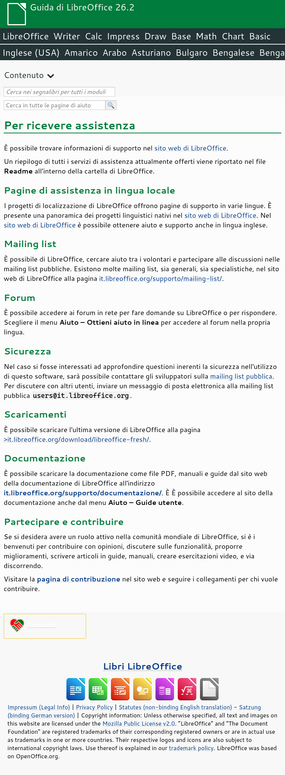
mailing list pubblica (241, 376)
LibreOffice (25, 36)
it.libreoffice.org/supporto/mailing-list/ (160, 278)
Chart (232, 36)
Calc (93, 36)
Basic (260, 36)
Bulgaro (192, 52)
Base (181, 36)
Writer (66, 36)
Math (206, 36)
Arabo (114, 52)
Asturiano (151, 52)
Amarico (81, 52)
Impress (123, 36)
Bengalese (233, 52)
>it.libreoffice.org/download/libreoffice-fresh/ (76, 439)
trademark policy (191, 748)
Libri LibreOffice (142, 665)
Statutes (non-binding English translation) (175, 707)
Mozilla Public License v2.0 (138, 723)
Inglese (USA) (31, 52)
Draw (155, 36)
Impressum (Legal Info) (38, 707)
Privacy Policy (94, 707)
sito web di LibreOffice (190, 148)
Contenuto (24, 75)
